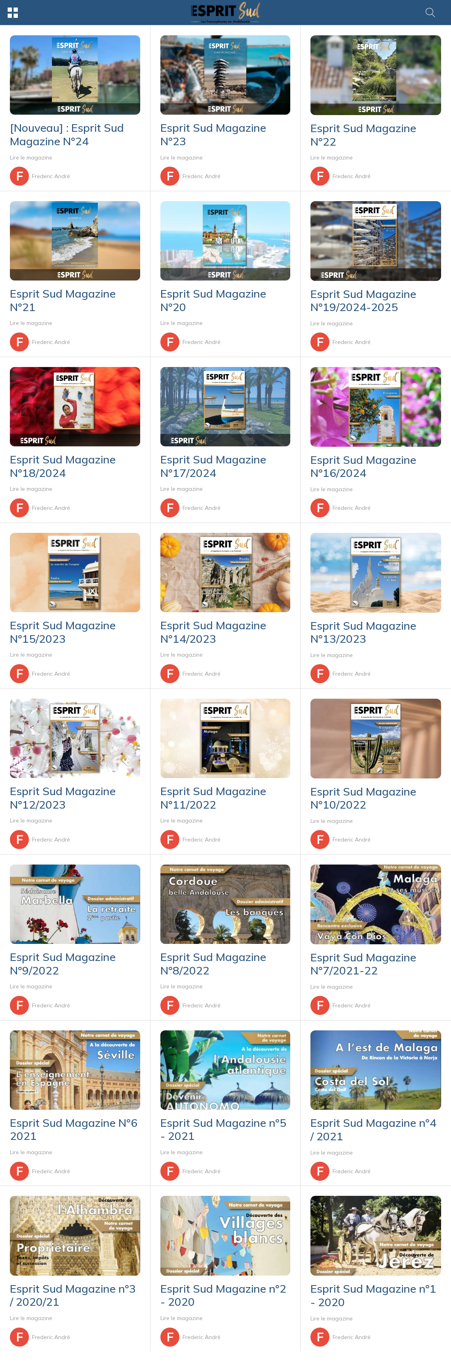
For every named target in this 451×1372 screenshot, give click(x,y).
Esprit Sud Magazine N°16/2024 (363, 466)
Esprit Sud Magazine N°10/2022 (363, 798)
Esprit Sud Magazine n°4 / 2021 (373, 1129)
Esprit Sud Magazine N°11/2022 (213, 797)
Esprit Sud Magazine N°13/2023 (363, 632)
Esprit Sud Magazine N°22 (363, 134)
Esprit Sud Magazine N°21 (63, 300)
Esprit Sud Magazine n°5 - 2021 (223, 1129)
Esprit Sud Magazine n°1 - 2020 (373, 1295)
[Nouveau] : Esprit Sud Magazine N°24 (67, 134)
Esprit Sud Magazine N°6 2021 (73, 1129)
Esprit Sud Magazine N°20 (213, 300)
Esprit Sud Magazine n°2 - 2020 (223, 1295)
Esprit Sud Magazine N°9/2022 (63, 963)
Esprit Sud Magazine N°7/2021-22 (363, 964)
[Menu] (12, 12)
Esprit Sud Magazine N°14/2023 (213, 632)
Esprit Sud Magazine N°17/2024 (213, 466)
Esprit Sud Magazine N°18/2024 (63, 466)
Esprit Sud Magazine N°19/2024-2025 (363, 300)
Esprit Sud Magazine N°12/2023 (63, 797)
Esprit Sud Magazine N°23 (213, 134)
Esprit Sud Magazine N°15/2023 (63, 632)
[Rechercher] (430, 12)
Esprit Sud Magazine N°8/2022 (213, 963)
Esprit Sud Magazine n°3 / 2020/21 (73, 1295)
